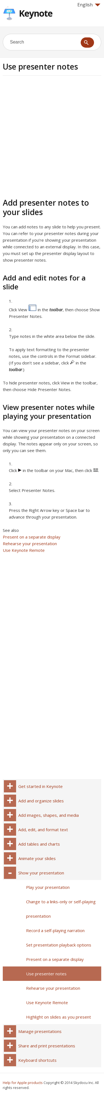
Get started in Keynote (40, 786)
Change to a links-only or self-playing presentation (61, 909)
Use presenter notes (46, 973)
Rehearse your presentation (30, 543)
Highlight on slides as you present (58, 1017)
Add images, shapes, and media (48, 815)
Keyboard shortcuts (37, 1060)
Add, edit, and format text (43, 829)
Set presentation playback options (58, 945)
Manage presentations (40, 1031)
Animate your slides (37, 858)
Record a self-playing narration (55, 930)
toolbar (56, 309)
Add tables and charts (39, 844)
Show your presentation (41, 873)
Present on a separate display (31, 537)
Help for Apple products (23, 1082)
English (88, 5)
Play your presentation (48, 887)
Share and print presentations (46, 1045)
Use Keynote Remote (24, 550)
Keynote (35, 13)
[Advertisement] (52, 136)
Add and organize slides (41, 800)
